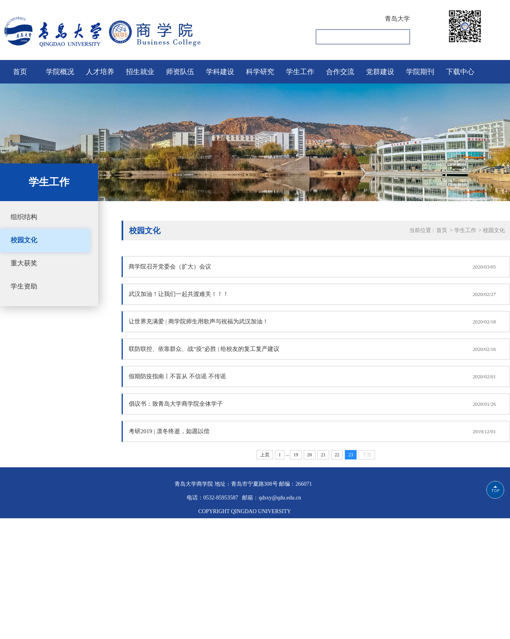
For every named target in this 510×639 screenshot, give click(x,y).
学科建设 (220, 72)
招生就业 (140, 72)
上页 (265, 454)
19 (295, 454)
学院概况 (60, 72)
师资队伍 (180, 72)
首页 (20, 72)
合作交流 (340, 72)
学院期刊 (420, 72)
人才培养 (100, 72)
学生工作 (300, 72)
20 (309, 454)
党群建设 (380, 72)
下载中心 (460, 72)
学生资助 (24, 286)
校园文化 (24, 240)
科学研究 (260, 72)
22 (337, 454)
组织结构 (24, 217)
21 (323, 454)
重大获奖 (24, 263)
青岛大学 (397, 18)
